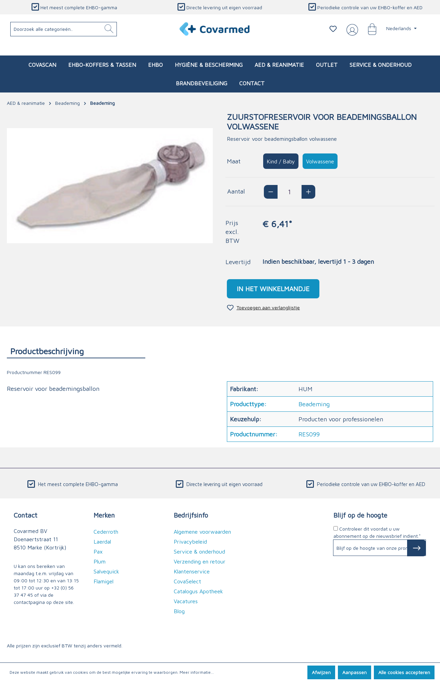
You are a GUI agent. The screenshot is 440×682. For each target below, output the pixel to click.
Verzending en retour (199, 561)
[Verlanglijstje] (333, 28)
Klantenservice (192, 571)
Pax (98, 551)
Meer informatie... (197, 672)
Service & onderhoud (199, 551)
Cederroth (106, 532)
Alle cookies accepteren (404, 672)
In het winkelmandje (273, 289)
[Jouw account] (351, 29)
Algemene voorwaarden (202, 532)
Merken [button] (104, 515)
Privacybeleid (190, 541)
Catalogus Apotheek (198, 591)
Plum (100, 561)
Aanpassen (354, 672)
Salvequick (106, 571)
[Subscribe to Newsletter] (416, 548)
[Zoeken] (109, 29)
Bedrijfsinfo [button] (191, 515)
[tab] (76, 351)
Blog (179, 611)
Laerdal (102, 541)
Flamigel (103, 581)
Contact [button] (25, 515)
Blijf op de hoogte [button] (360, 515)
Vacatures (186, 601)
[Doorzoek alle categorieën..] (64, 29)
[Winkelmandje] (369, 28)
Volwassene (320, 161)
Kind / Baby (281, 161)
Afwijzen (321, 672)
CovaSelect (187, 581)
